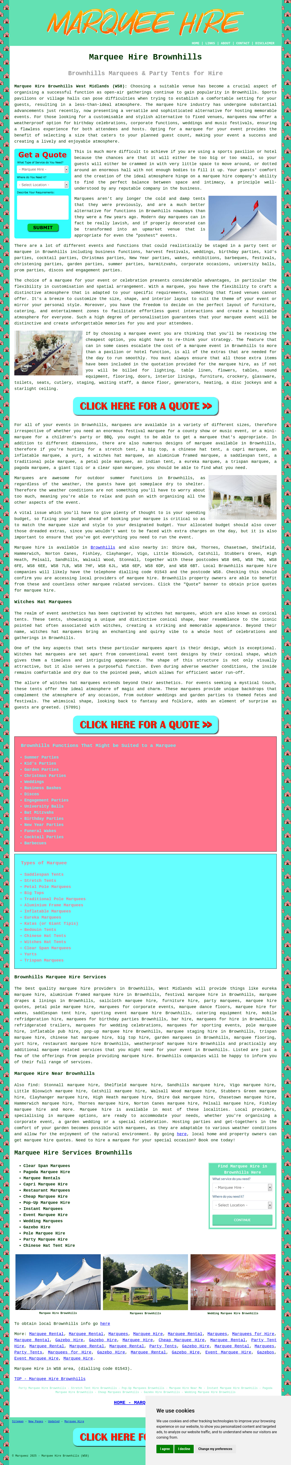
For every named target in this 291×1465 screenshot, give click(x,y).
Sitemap (17, 1421)
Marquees (118, 1334)
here (182, 1134)
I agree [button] (165, 1449)
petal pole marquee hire (64, 1007)
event (72, 502)
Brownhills (103, 547)
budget (164, 525)
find (33, 1085)
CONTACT (243, 43)
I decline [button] (184, 1449)
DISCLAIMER (264, 43)
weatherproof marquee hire (165, 1043)
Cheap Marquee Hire (182, 1340)
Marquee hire (29, 547)
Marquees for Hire (253, 1334)
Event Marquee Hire (228, 1352)
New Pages (35, 1421)
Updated (53, 1421)
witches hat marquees (75, 683)
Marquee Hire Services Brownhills (73, 1153)
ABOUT (226, 43)
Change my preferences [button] (215, 1449)
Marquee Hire (148, 1334)
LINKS (210, 43)
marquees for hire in (222, 1019)
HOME (196, 43)
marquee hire (261, 566)
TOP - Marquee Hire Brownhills (49, 1379)
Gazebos (265, 1352)
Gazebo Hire (69, 1340)
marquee (152, 519)
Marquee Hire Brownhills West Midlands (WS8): (70, 86)
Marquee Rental (46, 1334)
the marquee (52, 525)
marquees (237, 117)
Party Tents (163, 1346)
